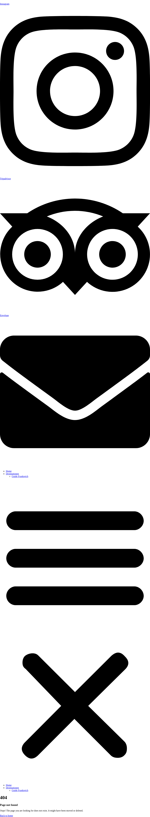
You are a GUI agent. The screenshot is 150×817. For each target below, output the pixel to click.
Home (9, 471)
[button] (75, 631)
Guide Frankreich (20, 476)
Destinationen (12, 473)
